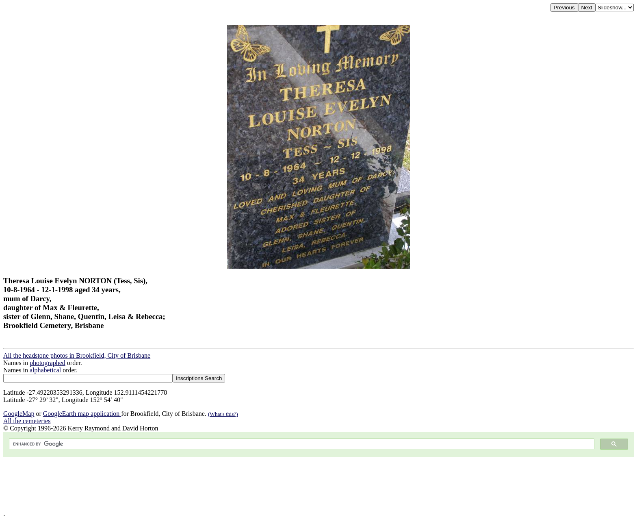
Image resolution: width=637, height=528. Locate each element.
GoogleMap (18, 413)
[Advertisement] (247, 485)
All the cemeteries (26, 420)
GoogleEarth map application (82, 413)
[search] (301, 444)
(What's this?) (223, 414)
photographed (47, 362)
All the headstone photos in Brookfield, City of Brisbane (76, 355)
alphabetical (45, 370)
